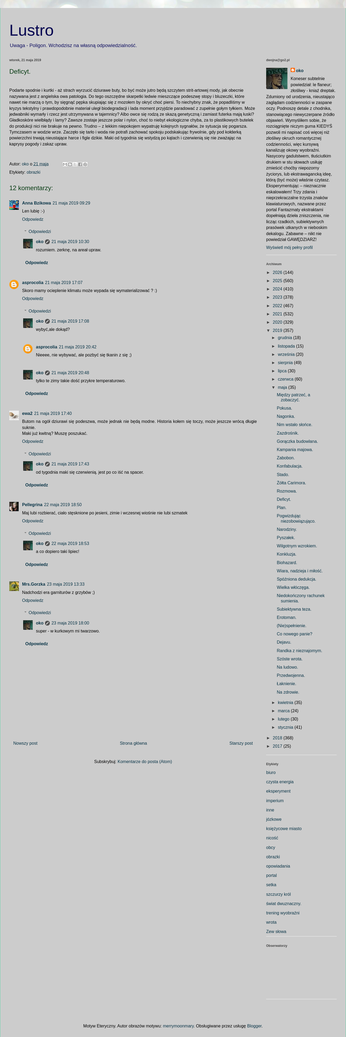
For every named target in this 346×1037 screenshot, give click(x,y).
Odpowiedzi (40, 231)
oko (39, 241)
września (287, 354)
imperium (275, 800)
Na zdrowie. (288, 692)
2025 (278, 280)
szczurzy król (278, 894)
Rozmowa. (287, 491)
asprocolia (32, 282)
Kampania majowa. (295, 449)
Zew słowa (276, 931)
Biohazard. (287, 562)
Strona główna (133, 743)
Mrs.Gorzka (33, 584)
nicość (272, 838)
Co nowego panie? (294, 634)
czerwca (286, 379)
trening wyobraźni (282, 913)
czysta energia (280, 782)
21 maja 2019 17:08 (70, 321)
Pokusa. (284, 408)
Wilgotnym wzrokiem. (297, 546)
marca (284, 711)
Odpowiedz (32, 219)
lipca (283, 371)
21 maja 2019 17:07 (64, 282)
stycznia (286, 727)
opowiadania (278, 866)
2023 (278, 297)
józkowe (274, 819)
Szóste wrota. (290, 659)
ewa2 (27, 413)
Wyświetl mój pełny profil (289, 247)
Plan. (281, 507)
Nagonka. (286, 416)
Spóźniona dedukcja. (296, 579)
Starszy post (241, 743)
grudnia (285, 337)
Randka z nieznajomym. (299, 650)
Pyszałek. (286, 537)
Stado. (283, 474)
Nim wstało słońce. (294, 424)
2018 (278, 738)
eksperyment (278, 791)
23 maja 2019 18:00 (70, 623)
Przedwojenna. (291, 675)
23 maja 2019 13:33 (65, 584)
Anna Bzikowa (36, 203)
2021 (278, 314)
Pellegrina (32, 504)
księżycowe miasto (284, 828)
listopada (287, 346)
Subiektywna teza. (294, 609)
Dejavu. (284, 642)
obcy (270, 847)
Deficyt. (284, 499)
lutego (284, 719)
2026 (278, 272)
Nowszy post (25, 743)
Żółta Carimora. (291, 483)
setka (271, 884)
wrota (271, 922)
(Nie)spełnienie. (291, 625)
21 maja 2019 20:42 (77, 347)
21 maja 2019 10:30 (70, 241)
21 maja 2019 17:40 (53, 413)
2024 (278, 289)
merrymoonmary (178, 1026)
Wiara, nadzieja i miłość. (300, 571)
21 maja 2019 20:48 (70, 372)
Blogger (254, 1026)
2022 (278, 305)
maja (283, 387)
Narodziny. (287, 529)
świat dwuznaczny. (283, 903)
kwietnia (286, 702)
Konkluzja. (286, 554)
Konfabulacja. (290, 466)
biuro (271, 772)
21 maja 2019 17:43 (70, 464)
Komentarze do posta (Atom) (145, 761)
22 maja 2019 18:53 (70, 543)
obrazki (33, 172)
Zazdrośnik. (288, 433)
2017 (278, 746)
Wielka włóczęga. (293, 587)
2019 (278, 330)
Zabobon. (286, 458)
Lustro (31, 30)
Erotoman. (286, 617)
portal (271, 875)
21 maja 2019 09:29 (71, 203)
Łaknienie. (286, 683)
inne (270, 810)
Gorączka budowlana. (297, 441)
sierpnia (286, 362)
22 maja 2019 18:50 (62, 504)
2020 (278, 322)
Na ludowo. (287, 667)
